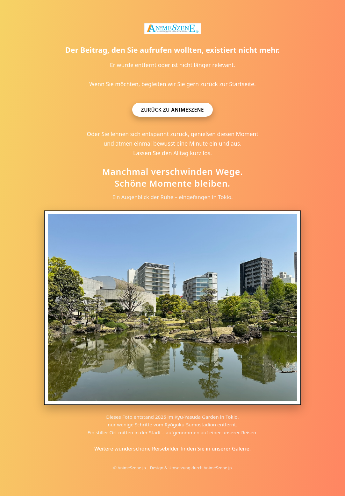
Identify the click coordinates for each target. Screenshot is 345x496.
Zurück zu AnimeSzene (172, 110)
